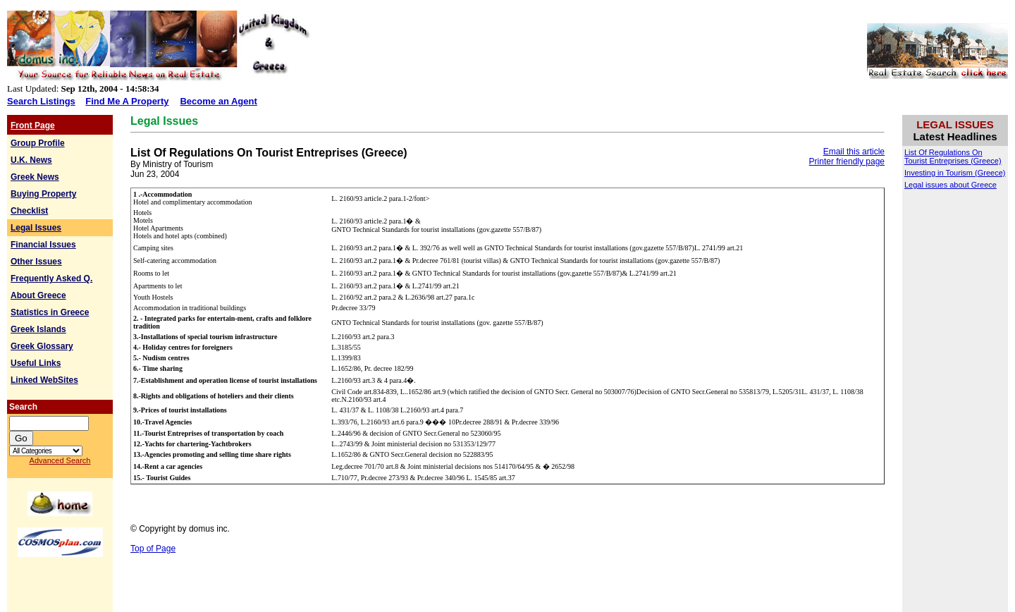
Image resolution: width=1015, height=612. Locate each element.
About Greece (38, 295)
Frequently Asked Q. (51, 278)
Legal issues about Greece (950, 184)
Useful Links (36, 363)
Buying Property (43, 194)
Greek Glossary (42, 346)
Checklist (29, 211)
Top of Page (153, 548)
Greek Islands (38, 329)
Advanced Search (60, 460)
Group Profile (38, 143)
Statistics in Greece (50, 312)
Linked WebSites (44, 380)
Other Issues (36, 262)
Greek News (35, 177)
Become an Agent (218, 101)
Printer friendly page (847, 161)
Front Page (33, 125)
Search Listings (41, 101)
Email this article (854, 152)
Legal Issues (36, 228)
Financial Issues (43, 245)
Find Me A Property (126, 101)
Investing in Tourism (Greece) (954, 173)
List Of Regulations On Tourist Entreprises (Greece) (953, 156)
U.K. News (31, 160)
